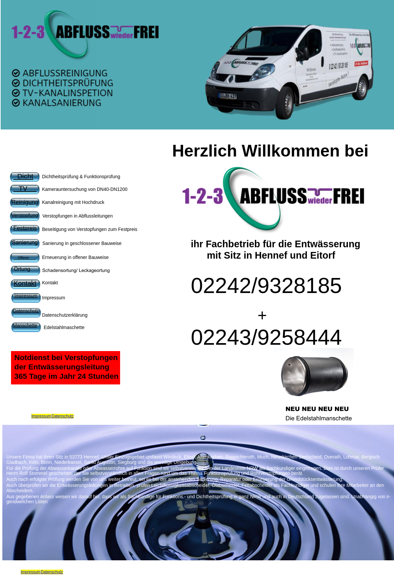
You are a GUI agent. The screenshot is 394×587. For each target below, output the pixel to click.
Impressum (41, 416)
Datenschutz (62, 416)
